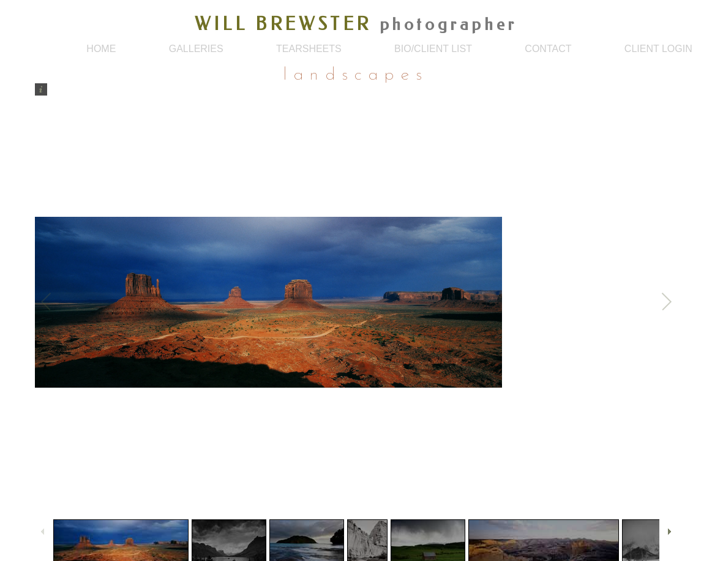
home (101, 48)
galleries (196, 48)
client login (658, 48)
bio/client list (433, 48)
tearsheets (309, 48)
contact (548, 48)
